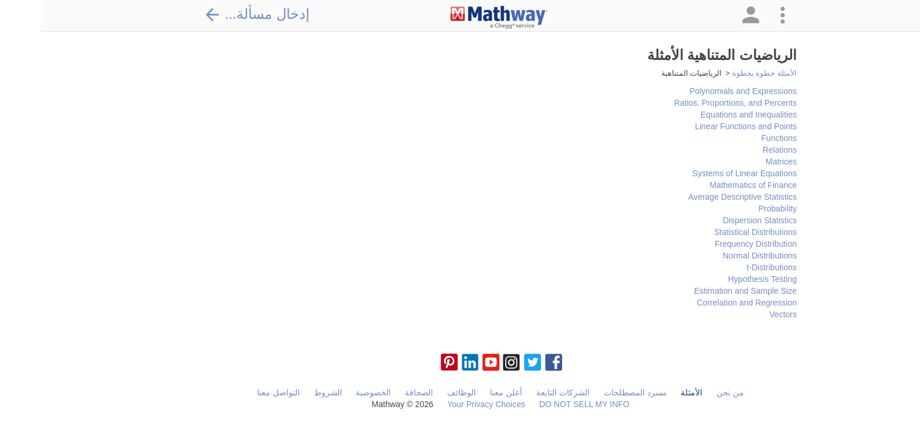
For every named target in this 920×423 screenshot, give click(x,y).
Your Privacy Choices (446, 404)
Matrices (740, 161)
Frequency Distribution (715, 244)
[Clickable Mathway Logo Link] (458, 17)
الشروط (287, 392)
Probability (737, 208)
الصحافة (378, 392)
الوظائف (421, 392)
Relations (739, 150)
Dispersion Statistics (719, 220)
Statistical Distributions (715, 232)
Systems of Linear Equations (704, 173)
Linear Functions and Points (705, 126)
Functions (738, 138)
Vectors (742, 314)
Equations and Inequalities (708, 114)
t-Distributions (731, 267)
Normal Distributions (719, 255)
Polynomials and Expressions (702, 91)
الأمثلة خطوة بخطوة (724, 73)
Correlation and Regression (706, 302)
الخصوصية (332, 392)
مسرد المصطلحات (595, 392)
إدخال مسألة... (216, 14)
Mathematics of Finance (712, 185)
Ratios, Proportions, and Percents (695, 103)
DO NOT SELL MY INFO (544, 404)
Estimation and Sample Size (705, 291)
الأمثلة (651, 392)
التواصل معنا (238, 392)
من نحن (689, 392)
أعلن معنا (465, 392)
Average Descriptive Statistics (702, 197)
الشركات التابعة (522, 392)
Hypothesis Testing (722, 279)
